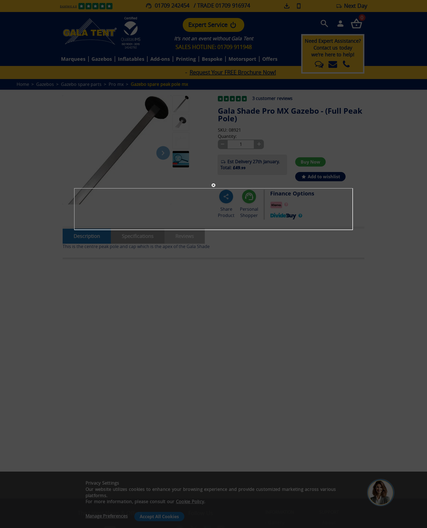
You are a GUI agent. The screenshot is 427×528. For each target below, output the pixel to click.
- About (327, 523)
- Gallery (275, 523)
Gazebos (101, 59)
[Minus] (222, 144)
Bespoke (212, 59)
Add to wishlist (320, 177)
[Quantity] (240, 144)
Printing (186, 59)
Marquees (73, 59)
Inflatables (131, 59)
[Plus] (259, 144)
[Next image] (163, 153)
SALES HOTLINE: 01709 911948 (213, 47)
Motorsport (242, 59)
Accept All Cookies (159, 517)
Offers (269, 59)
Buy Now (310, 162)
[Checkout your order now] (356, 23)
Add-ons (160, 59)
